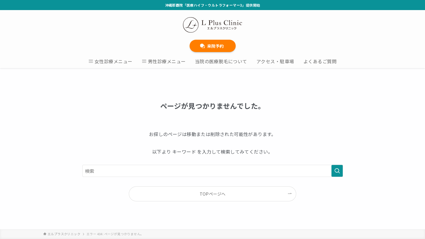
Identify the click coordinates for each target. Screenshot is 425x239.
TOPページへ (213, 194)
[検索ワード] (212, 171)
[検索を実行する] (337, 171)
